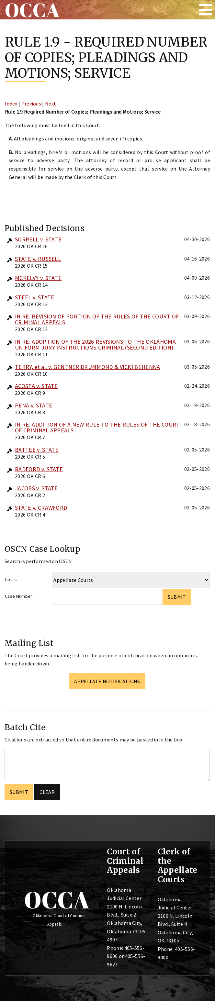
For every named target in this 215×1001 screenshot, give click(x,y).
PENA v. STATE (33, 405)
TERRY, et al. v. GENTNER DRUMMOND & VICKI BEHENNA (87, 367)
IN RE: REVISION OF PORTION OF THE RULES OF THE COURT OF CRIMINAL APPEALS (97, 319)
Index (11, 103)
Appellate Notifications (107, 681)
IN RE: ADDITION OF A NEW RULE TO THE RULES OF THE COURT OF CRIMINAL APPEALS (97, 427)
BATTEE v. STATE (37, 449)
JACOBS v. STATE (36, 488)
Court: (11, 579)
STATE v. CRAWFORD (41, 507)
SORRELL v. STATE (38, 239)
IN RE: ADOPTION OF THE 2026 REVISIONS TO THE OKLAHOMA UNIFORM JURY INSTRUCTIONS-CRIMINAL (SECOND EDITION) (95, 344)
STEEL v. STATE (34, 297)
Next (50, 103)
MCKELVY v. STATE (38, 278)
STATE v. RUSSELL (38, 258)
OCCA (57, 899)
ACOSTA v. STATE (36, 386)
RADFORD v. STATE (39, 469)
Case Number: (19, 596)
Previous (31, 103)
